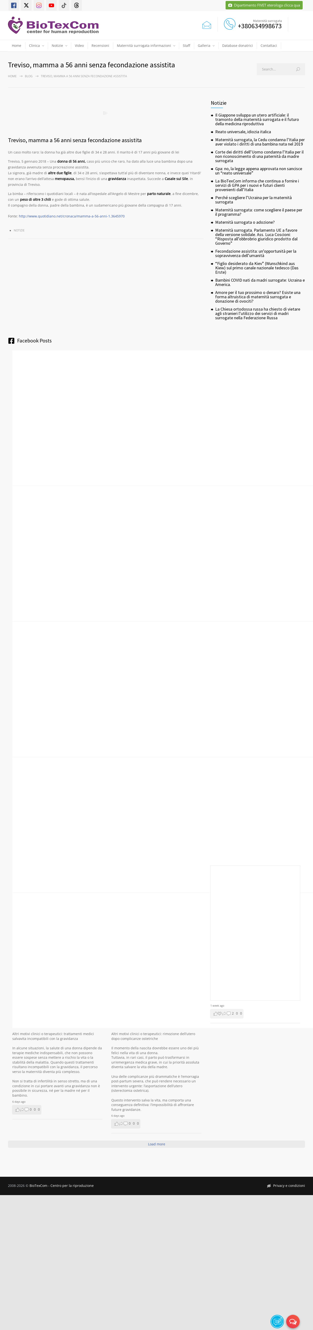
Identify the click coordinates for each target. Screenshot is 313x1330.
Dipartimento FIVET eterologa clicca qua (264, 5)
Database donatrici (237, 45)
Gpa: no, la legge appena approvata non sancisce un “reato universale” (258, 171)
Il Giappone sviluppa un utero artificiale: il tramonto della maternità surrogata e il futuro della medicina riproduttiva (257, 119)
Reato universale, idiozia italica (243, 131)
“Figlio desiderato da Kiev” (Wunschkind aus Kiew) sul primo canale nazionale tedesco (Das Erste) (257, 268)
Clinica (34, 45)
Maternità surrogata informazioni (144, 45)
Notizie (57, 45)
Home (16, 45)
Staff (186, 45)
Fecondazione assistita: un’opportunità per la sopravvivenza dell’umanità (255, 253)
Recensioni (100, 45)
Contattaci (269, 45)
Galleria (204, 45)
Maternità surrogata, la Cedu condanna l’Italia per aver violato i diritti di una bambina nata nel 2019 (260, 142)
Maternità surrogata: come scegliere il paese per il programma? (258, 212)
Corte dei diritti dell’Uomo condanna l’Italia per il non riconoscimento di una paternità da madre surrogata (259, 156)
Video (79, 45)
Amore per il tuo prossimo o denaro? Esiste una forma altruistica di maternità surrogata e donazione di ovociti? (257, 297)
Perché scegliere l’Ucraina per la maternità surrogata (253, 200)
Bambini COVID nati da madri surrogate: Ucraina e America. (260, 282)
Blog (29, 76)
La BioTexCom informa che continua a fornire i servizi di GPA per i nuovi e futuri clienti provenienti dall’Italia (257, 185)
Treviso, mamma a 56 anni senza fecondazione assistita (75, 140)
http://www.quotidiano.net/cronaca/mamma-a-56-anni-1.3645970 (71, 216)
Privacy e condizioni (286, 1185)
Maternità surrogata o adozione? (245, 222)
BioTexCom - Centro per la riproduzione (61, 1185)
